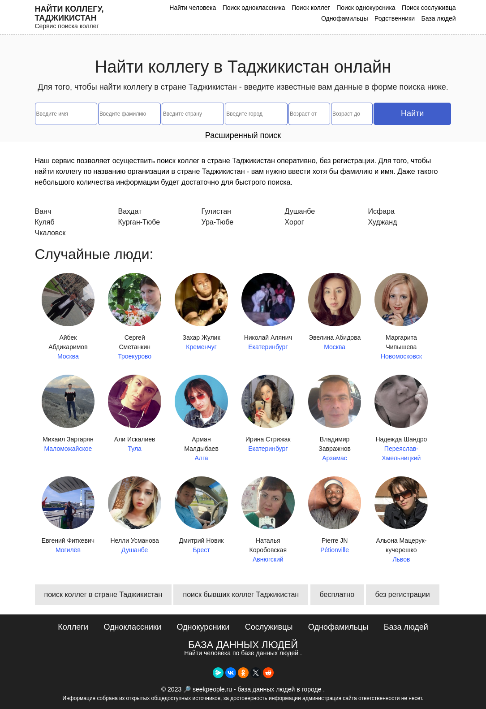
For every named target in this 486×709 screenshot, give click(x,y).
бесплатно (337, 594)
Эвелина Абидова (334, 312)
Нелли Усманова (134, 515)
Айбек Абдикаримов (68, 317)
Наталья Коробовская (268, 520)
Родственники (394, 18)
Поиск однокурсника (366, 7)
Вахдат (130, 211)
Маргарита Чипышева (401, 317)
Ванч (43, 211)
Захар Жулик (201, 312)
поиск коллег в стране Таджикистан (103, 594)
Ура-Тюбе (218, 222)
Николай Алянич (268, 312)
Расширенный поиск (243, 135)
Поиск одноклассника (254, 7)
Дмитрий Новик (201, 515)
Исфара (381, 211)
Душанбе (300, 211)
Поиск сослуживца (429, 7)
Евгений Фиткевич (68, 515)
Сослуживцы (269, 627)
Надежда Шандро (401, 417)
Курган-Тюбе (139, 222)
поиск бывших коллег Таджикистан (241, 594)
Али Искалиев (134, 414)
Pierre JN (334, 515)
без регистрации (402, 594)
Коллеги (73, 627)
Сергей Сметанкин (134, 317)
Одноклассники (132, 627)
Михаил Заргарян (68, 414)
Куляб (45, 222)
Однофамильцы (344, 18)
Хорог (294, 222)
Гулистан (216, 211)
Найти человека (192, 7)
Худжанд (382, 222)
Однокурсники (202, 627)
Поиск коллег (311, 7)
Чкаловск (50, 233)
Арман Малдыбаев (201, 419)
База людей (438, 18)
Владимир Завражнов (334, 419)
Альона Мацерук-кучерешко (401, 520)
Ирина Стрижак (268, 414)
